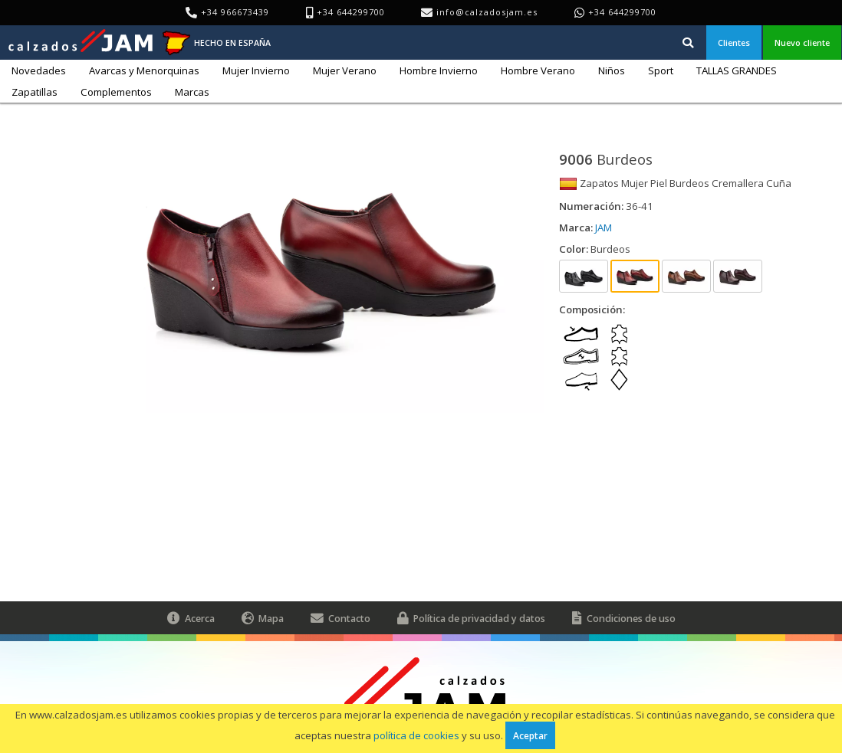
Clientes (734, 42)
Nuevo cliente (802, 42)
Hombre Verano (538, 70)
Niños (611, 70)
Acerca (191, 618)
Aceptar (530, 735)
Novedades (39, 70)
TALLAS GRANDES (736, 70)
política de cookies (416, 735)
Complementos (116, 92)
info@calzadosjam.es (487, 12)
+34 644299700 (622, 12)
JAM (603, 227)
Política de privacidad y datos (471, 618)
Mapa (263, 618)
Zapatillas (35, 92)
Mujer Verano (345, 70)
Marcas (192, 92)
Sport (660, 70)
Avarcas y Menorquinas (144, 70)
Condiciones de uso (624, 618)
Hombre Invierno (439, 70)
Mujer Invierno (256, 70)
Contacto (340, 618)
